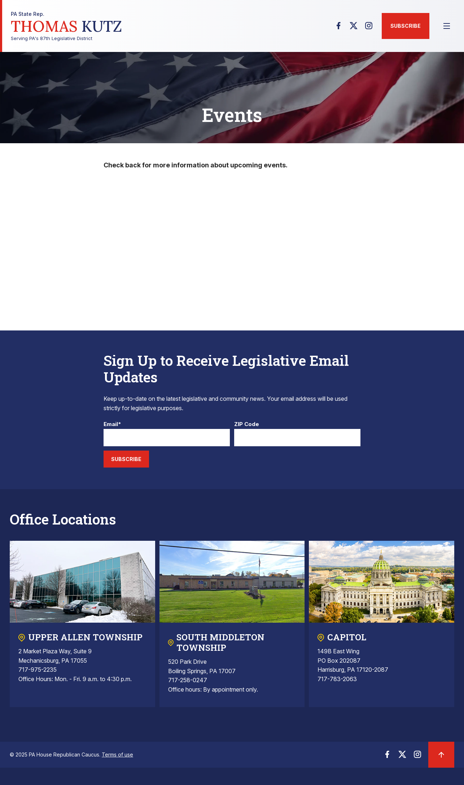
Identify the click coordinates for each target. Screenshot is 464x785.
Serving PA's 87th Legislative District (66, 26)
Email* (112, 424)
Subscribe (405, 26)
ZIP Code (246, 424)
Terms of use (117, 754)
